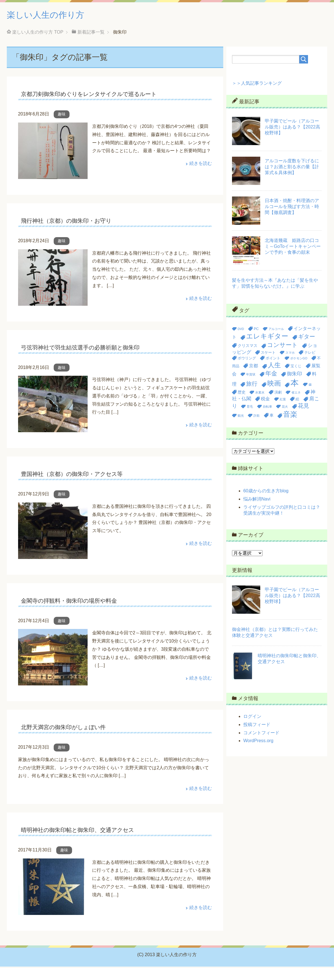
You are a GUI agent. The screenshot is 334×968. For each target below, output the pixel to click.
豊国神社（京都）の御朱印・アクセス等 (72, 475)
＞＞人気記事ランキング (257, 84)
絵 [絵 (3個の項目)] (297, 400)
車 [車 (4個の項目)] (272, 416)
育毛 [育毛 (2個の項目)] (250, 408)
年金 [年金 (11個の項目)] (271, 375)
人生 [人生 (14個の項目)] (274, 366)
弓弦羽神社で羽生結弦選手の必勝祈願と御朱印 (80, 349)
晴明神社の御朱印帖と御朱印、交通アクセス (77, 831)
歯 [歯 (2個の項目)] (310, 386)
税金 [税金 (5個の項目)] (265, 400)
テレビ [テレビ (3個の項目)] (309, 354)
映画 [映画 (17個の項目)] (274, 384)
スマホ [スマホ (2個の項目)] (290, 354)
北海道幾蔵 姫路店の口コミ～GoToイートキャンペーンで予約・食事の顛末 (293, 247)
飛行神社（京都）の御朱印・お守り (66, 222)
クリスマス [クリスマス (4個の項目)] (247, 347)
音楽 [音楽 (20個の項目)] (290, 415)
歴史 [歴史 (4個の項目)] (242, 393)
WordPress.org (258, 742)
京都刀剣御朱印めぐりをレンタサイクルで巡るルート (89, 95)
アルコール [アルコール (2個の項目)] (276, 330)
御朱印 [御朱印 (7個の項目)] (294, 375)
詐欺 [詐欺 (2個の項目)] (256, 417)
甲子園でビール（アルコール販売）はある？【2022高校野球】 (292, 128)
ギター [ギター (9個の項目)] (306, 338)
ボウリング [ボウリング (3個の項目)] (247, 359)
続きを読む (200, 164)
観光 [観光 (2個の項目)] (241, 417)
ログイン (252, 717)
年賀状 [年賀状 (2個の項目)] (250, 375)
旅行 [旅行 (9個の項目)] (251, 385)
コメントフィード (261, 734)
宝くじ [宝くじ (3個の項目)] (296, 367)
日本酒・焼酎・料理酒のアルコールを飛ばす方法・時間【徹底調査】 (292, 208)
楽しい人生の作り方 (53, 15)
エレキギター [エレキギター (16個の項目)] (267, 337)
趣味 (62, 115)
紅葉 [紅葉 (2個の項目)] (283, 400)
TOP (37, 33)
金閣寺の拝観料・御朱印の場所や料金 (69, 602)
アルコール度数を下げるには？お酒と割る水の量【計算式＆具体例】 (292, 168)
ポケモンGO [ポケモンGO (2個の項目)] (298, 359)
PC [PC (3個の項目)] (256, 330)
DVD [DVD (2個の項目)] (241, 330)
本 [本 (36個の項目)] (294, 384)
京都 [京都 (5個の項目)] (253, 367)
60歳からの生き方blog (266, 492)
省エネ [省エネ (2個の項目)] (296, 393)
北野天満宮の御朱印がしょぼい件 (63, 729)
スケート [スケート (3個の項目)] (268, 354)
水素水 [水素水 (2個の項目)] (259, 393)
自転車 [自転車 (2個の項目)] (267, 408)
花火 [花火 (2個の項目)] (285, 408)
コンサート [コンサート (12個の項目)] (282, 346)
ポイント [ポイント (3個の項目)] (273, 359)
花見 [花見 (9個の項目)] (303, 407)
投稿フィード (256, 726)
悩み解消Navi (256, 500)
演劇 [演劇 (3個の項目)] (278, 394)
